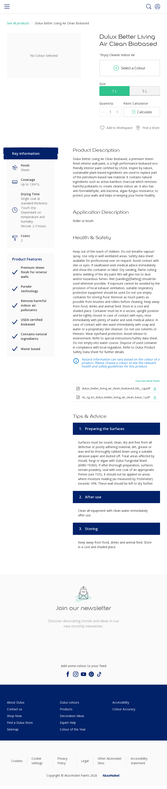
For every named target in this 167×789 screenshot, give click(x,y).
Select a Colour (129, 68)
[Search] (148, 6)
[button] (157, 6)
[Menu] (7, 6)
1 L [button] (114, 91)
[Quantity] (110, 112)
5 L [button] (144, 91)
